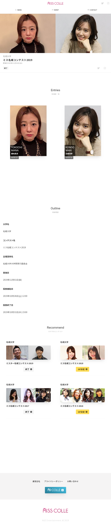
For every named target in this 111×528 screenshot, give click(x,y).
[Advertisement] (55, 79)
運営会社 (36, 481)
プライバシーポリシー (53, 481)
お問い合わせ (72, 481)
